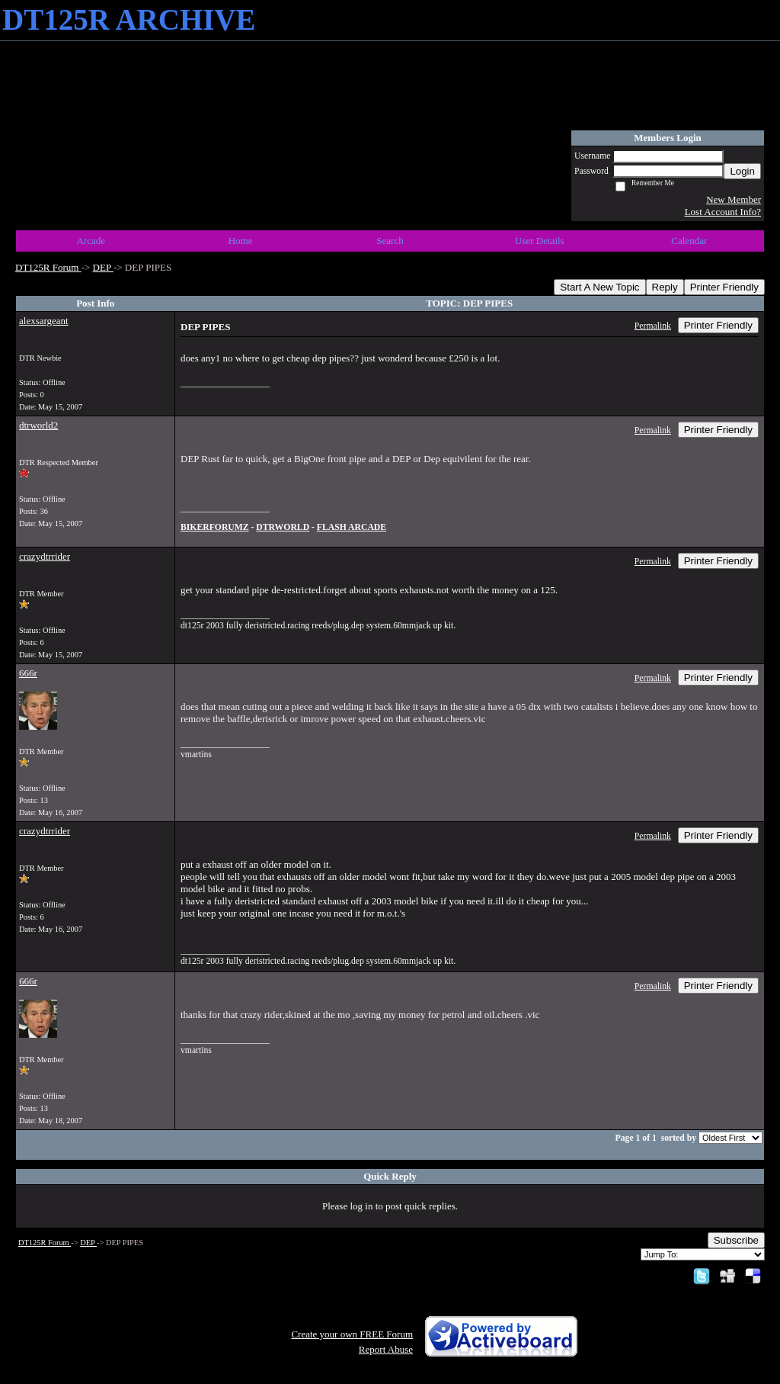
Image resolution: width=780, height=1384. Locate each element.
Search (389, 240)
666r (28, 673)
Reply (665, 287)
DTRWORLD (282, 527)
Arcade (90, 240)
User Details (539, 240)
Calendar (689, 240)
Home (241, 240)
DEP (103, 267)
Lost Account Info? (723, 211)
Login (742, 171)
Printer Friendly (724, 287)
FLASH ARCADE (351, 527)
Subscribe (736, 1240)
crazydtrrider (44, 556)
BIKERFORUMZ (215, 527)
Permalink (653, 326)
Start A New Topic (599, 287)
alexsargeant (44, 320)
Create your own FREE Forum (352, 1334)
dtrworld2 (38, 425)
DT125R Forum (48, 267)
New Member (733, 199)
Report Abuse (386, 1349)
